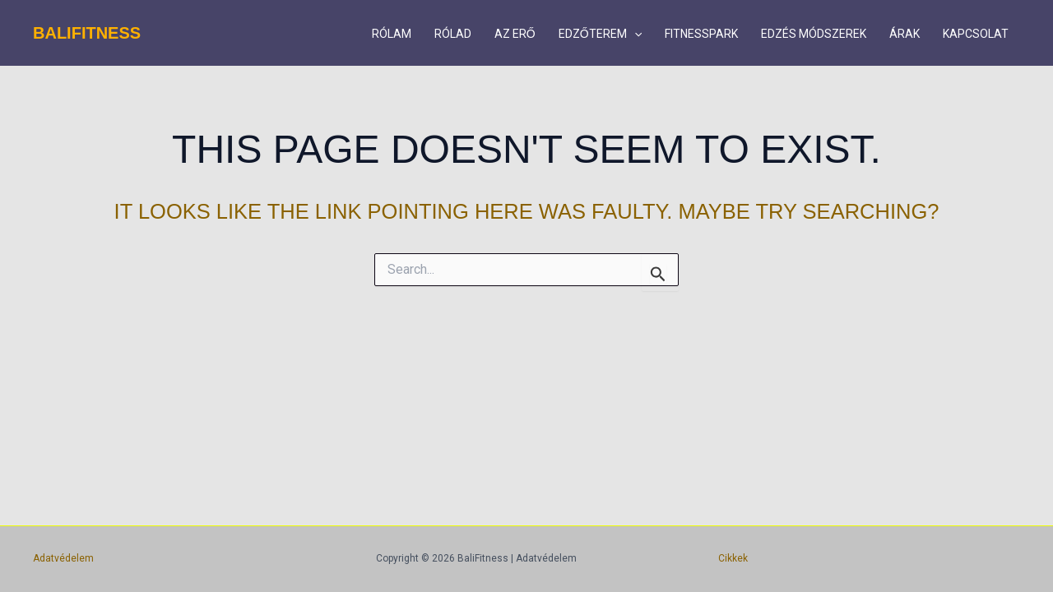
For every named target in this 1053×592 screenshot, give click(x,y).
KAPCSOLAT (976, 33)
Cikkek (733, 558)
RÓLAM (391, 33)
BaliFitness (87, 33)
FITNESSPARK (701, 33)
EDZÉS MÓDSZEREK (813, 33)
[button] (634, 34)
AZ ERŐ (515, 33)
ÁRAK (904, 33)
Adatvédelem (63, 558)
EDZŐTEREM (600, 34)
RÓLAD (452, 33)
